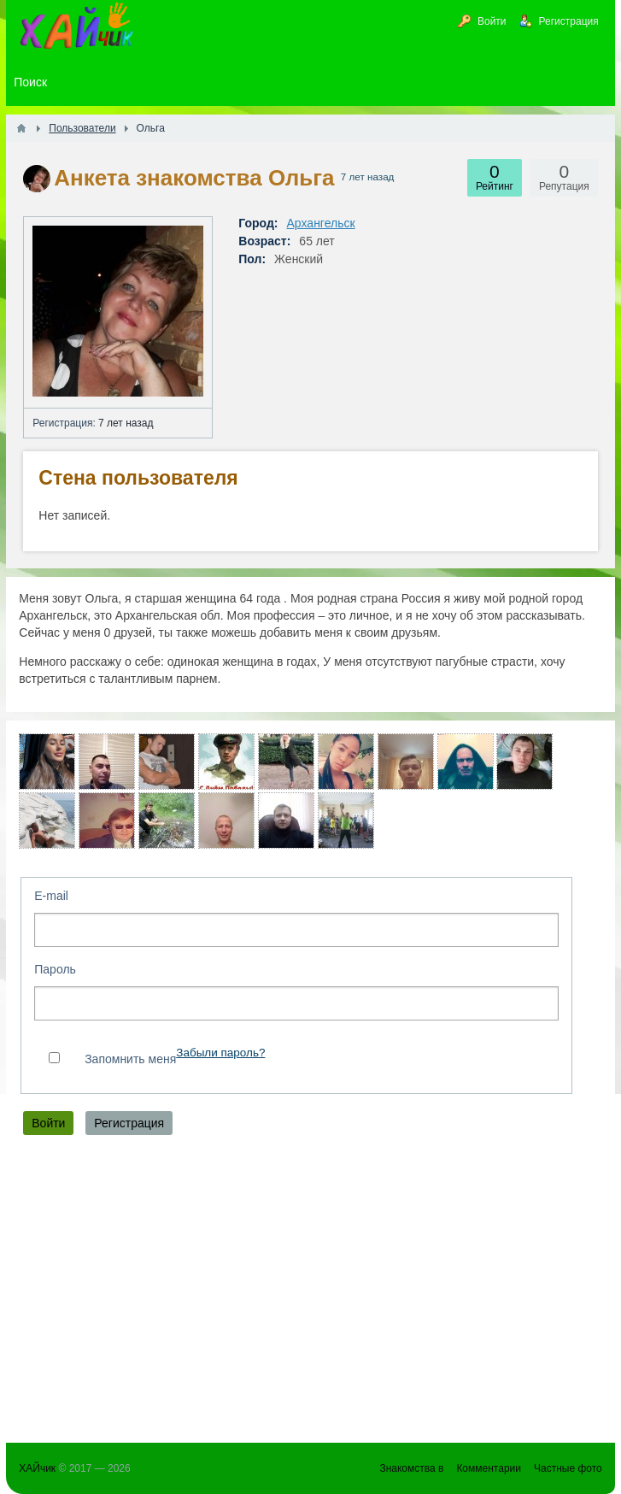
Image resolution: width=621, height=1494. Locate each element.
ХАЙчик (37, 1468)
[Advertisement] (310, 1293)
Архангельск (321, 223)
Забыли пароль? (220, 1052)
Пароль (55, 969)
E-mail (51, 896)
